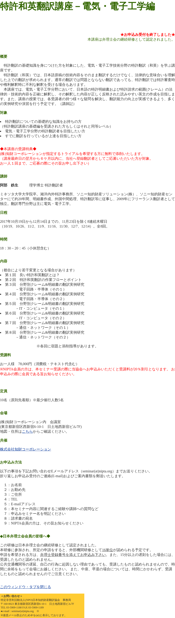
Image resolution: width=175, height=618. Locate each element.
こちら (27, 431)
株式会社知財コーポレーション (25, 449)
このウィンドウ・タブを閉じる (25, 587)
